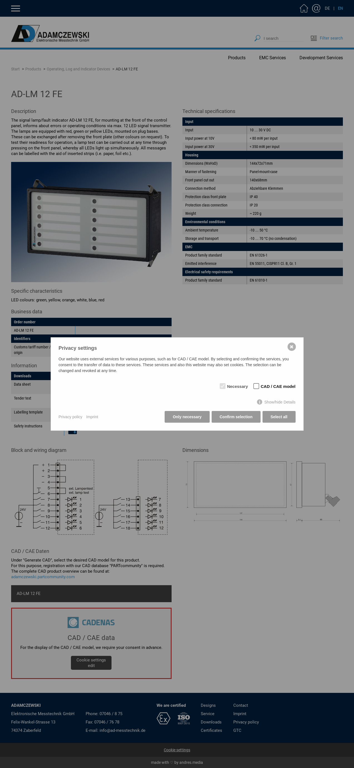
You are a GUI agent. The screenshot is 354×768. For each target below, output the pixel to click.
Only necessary (187, 417)
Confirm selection (236, 417)
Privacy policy (71, 417)
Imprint (92, 417)
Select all (279, 417)
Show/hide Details (279, 402)
